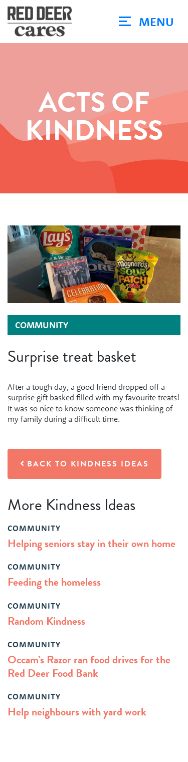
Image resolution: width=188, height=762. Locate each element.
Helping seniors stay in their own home (91, 543)
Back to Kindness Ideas (84, 464)
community (34, 528)
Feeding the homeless (54, 582)
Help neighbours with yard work (77, 711)
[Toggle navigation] (146, 21)
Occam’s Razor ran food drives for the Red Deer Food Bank (89, 666)
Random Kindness (46, 621)
